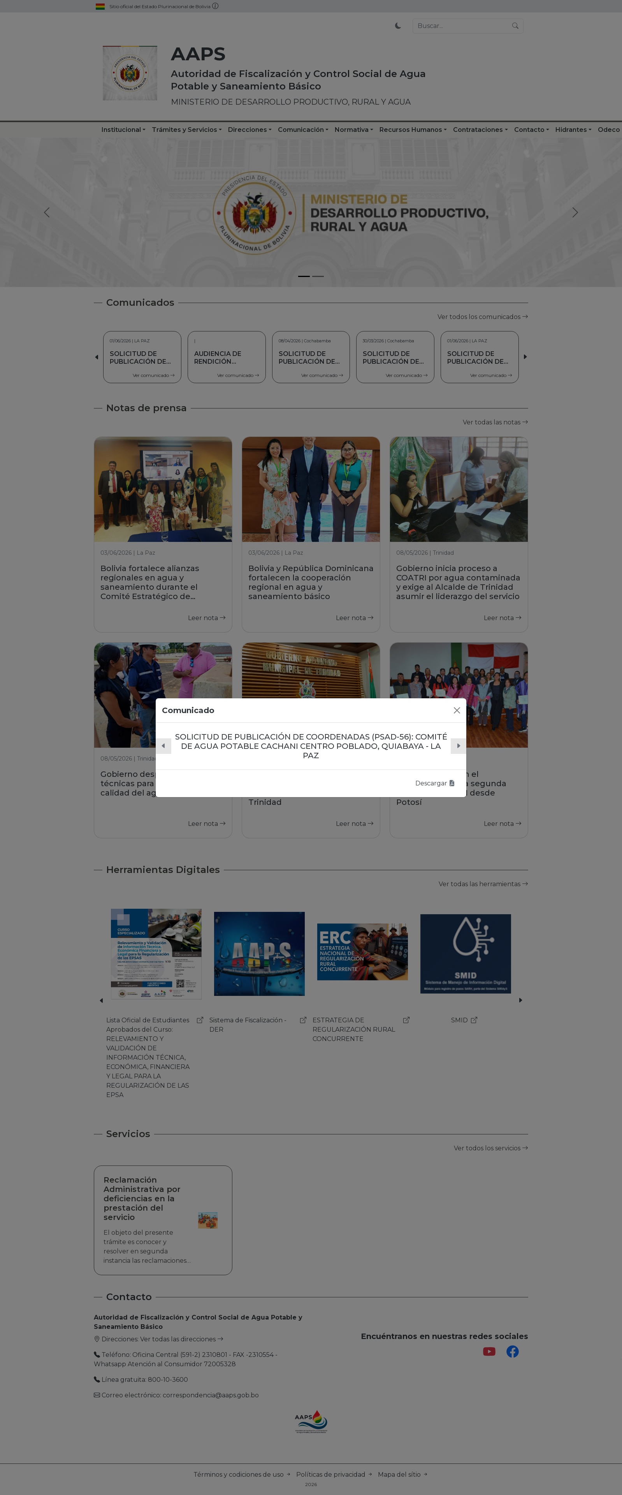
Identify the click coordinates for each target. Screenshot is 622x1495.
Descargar (435, 783)
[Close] (457, 710)
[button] (163, 746)
